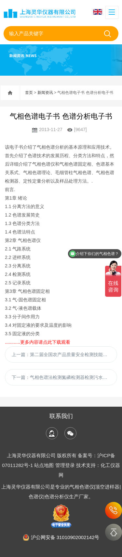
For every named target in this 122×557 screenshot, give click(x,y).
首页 (29, 92)
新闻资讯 (45, 92)
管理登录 (65, 465)
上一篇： (64, 354)
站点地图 (44, 465)
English (97, 12)
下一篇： (64, 377)
